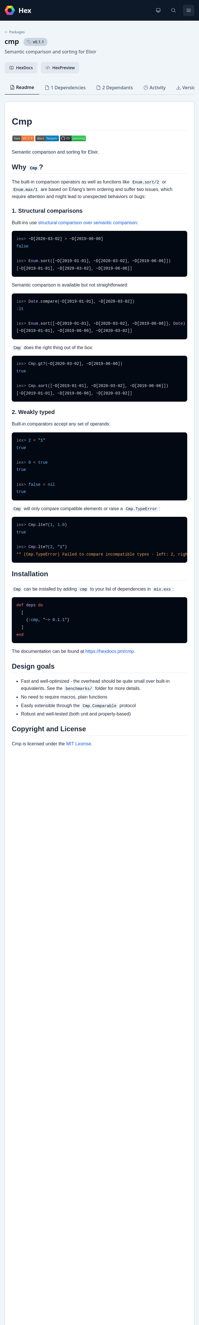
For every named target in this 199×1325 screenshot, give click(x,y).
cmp (12, 41)
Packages (15, 32)
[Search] (173, 10)
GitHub (17, 1101)
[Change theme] (158, 10)
